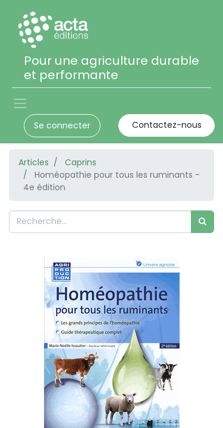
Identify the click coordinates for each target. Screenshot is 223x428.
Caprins (80, 162)
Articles (33, 162)
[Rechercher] (202, 221)
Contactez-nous (167, 125)
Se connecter (62, 125)
